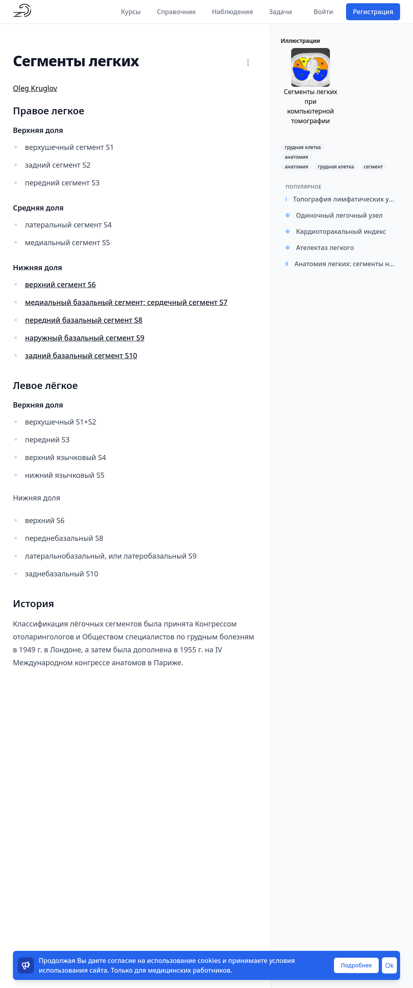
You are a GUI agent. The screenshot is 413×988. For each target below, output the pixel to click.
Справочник (176, 11)
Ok (389, 965)
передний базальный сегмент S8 (83, 320)
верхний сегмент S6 (60, 284)
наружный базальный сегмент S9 (84, 338)
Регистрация (373, 11)
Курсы (131, 11)
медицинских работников (189, 970)
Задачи (280, 11)
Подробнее (356, 965)
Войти (323, 11)
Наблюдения (232, 11)
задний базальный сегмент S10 (81, 355)
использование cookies (184, 960)
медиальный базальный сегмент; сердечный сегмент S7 (126, 302)
